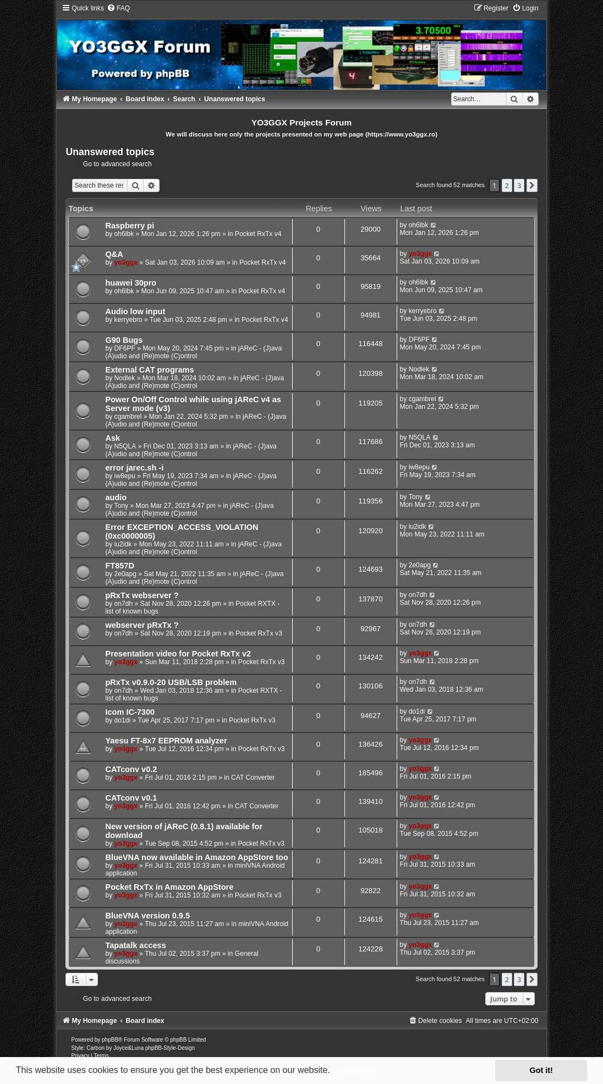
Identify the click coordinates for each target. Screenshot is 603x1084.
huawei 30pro (130, 282)
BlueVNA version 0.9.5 (147, 915)
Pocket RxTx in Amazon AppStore (169, 887)
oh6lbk (124, 234)
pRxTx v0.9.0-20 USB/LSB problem (171, 682)
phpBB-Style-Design (170, 1048)
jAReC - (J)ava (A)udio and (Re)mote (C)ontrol (193, 352)
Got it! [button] (541, 1070)
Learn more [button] (356, 1070)
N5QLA (125, 446)
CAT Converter (253, 777)
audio (116, 497)
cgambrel (128, 416)
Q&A (114, 254)
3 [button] (519, 185)
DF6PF (124, 348)
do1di (122, 720)
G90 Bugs (123, 340)
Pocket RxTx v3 (258, 633)
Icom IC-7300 (130, 712)
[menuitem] (118, 8)
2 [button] (507, 185)
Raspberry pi (129, 225)
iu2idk (123, 544)
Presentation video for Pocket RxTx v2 (178, 653)
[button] (532, 185)
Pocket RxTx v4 (258, 234)
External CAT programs (149, 369)
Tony (121, 506)
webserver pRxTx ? (141, 625)
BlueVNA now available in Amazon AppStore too (196, 857)
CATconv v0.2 (131, 769)
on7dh (123, 603)
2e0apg (125, 574)
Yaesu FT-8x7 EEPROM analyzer (166, 740)
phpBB (110, 1040)
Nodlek (124, 378)
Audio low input (135, 311)
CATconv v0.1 (131, 797)
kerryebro (128, 320)
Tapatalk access (135, 945)
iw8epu (124, 476)
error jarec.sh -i (134, 467)
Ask (112, 438)
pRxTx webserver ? (141, 595)
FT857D (119, 565)
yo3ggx (126, 262)
